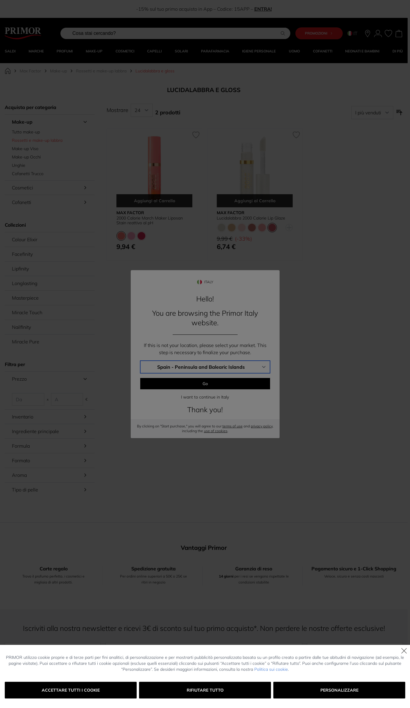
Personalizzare (339, 690)
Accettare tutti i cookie (71, 690)
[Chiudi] (404, 650)
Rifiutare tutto (205, 690)
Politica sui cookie (271, 669)
